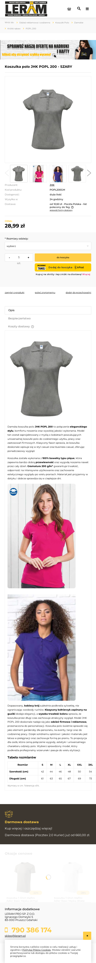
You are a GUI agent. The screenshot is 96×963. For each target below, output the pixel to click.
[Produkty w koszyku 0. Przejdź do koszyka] (69, 9)
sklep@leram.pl (15, 935)
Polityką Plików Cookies (36, 949)
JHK (52, 185)
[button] (7, 174)
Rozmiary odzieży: (16, 238)
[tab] (48, 310)
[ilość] (19, 257)
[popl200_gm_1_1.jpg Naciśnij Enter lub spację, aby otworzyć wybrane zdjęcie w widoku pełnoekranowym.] (48, 119)
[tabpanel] (48, 562)
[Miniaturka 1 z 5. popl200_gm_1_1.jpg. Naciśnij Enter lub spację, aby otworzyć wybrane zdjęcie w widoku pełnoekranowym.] (19, 173)
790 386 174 (31, 930)
